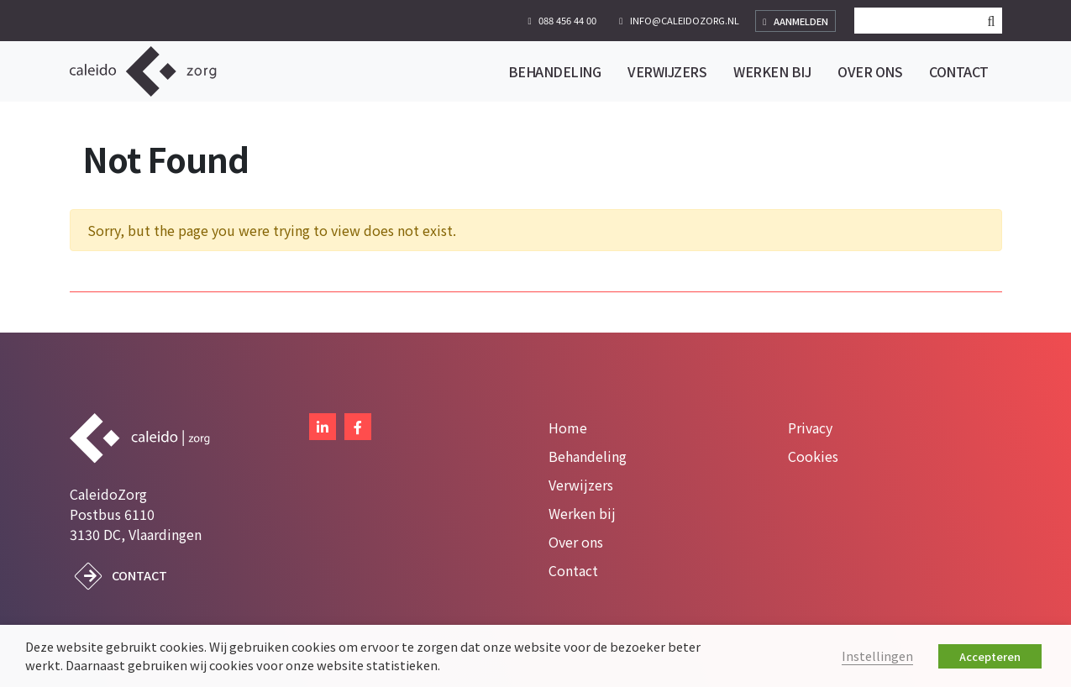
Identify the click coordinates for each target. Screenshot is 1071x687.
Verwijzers (581, 485)
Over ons (576, 542)
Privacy (810, 427)
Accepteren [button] (990, 656)
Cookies (813, 456)
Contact (139, 575)
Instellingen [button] (877, 655)
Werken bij (582, 513)
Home (568, 427)
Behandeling (588, 456)
